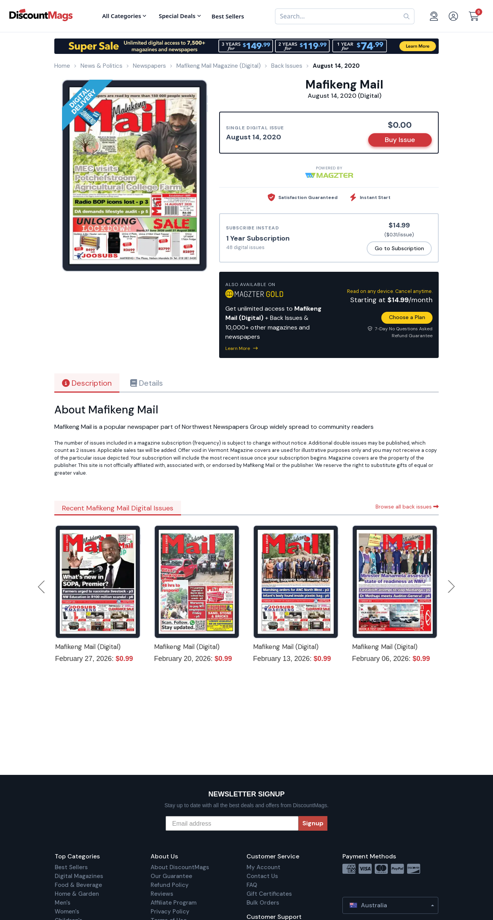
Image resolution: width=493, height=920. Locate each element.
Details (146, 383)
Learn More (241, 348)
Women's (67, 911)
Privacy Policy (170, 911)
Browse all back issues (407, 506)
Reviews (162, 894)
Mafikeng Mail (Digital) (88, 646)
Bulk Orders (262, 903)
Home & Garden (77, 894)
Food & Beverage (78, 885)
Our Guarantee (171, 876)
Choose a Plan (407, 317)
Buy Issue (400, 139)
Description (87, 383)
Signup (313, 823)
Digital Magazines (79, 876)
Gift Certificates (269, 894)
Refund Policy (170, 885)
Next (451, 586)
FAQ (251, 885)
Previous (42, 586)
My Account (263, 867)
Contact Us (262, 876)
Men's (62, 903)
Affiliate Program (173, 903)
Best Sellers (71, 867)
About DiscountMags (180, 867)
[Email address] (232, 823)
